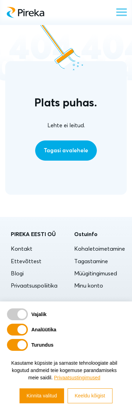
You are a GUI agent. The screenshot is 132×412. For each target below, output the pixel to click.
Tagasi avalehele (66, 150)
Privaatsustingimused (77, 377)
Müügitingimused (95, 273)
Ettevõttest (26, 261)
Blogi (17, 273)
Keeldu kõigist (90, 395)
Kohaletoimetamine (99, 248)
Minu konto (88, 285)
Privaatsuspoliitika (34, 285)
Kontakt (21, 248)
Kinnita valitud (41, 395)
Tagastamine (91, 261)
